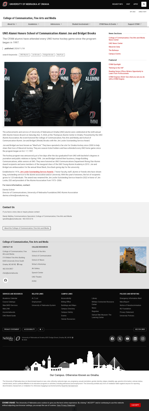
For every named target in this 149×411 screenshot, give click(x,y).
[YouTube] (127, 339)
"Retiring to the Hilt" (116, 68)
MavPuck (60, 55)
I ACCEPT (135, 405)
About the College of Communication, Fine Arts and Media (26, 228)
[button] (12, 24)
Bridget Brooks (48, 55)
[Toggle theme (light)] (41, 329)
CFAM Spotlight (115, 64)
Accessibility (66, 298)
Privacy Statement (127, 312)
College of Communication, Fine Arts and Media (29, 18)
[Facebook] (5, 280)
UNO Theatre (37, 277)
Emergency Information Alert (130, 298)
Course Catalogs (9, 302)
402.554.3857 (8, 269)
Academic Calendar (10, 298)
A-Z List (35, 298)
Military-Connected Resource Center (103, 303)
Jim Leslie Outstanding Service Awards (36, 172)
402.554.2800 (140, 329)
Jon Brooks (36, 55)
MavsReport (124, 302)
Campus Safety (67, 312)
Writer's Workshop (39, 264)
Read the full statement (70, 386)
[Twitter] (120, 339)
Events (63, 316)
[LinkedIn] (135, 339)
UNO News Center (116, 43)
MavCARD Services (10, 305)
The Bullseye (114, 50)
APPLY (136, 4)
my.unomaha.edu (9, 312)
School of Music (38, 260)
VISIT (128, 4)
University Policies (127, 316)
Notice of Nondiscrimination (130, 305)
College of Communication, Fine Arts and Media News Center (127, 39)
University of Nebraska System (44, 305)
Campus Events (115, 54)
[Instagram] (143, 339)
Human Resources (68, 319)
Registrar (95, 311)
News (94, 308)
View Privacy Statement (66, 405)
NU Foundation (125, 309)
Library (94, 298)
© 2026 (25, 340)
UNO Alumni (24, 55)
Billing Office (66, 302)
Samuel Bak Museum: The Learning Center (101, 316)
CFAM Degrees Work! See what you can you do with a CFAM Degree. (127, 78)
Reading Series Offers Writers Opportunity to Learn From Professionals (126, 72)
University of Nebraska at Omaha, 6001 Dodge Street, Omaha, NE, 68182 (47, 337)
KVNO (34, 281)
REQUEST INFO (117, 4)
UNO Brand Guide (9, 316)
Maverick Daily (114, 47)
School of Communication (41, 256)
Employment (36, 302)
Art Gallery (36, 268)
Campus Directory (68, 309)
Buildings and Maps (68, 305)
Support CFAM (133, 24)
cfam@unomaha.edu (10, 273)
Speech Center (37, 273)
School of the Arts (39, 251)
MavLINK (6, 309)
